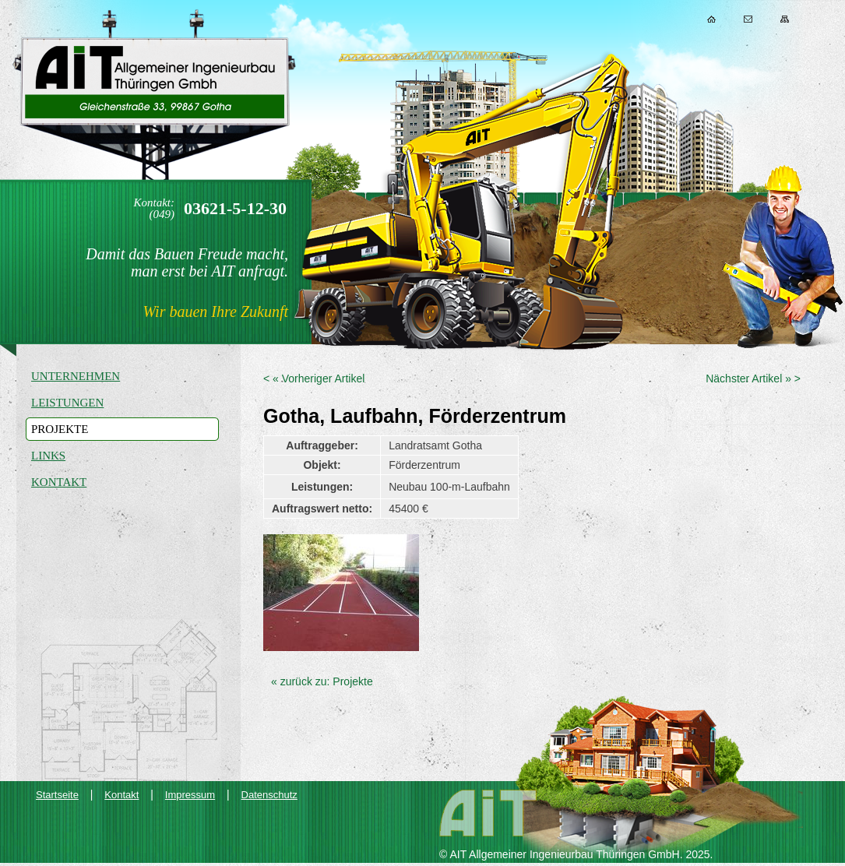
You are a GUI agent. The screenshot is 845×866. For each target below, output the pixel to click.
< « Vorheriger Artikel (313, 378)
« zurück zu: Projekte (322, 681)
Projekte (59, 429)
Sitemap (784, 19)
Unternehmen (75, 376)
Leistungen (67, 402)
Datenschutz (269, 795)
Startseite (57, 795)
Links (48, 455)
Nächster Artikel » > (753, 378)
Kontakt (748, 19)
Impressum (190, 795)
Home (711, 19)
